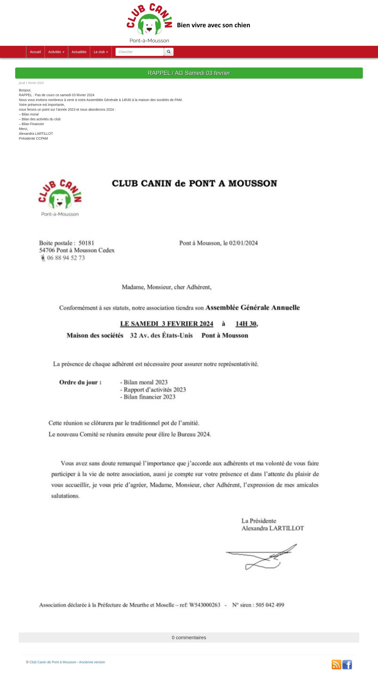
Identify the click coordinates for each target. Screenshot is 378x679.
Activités (56, 52)
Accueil (35, 52)
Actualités (79, 52)
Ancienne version (92, 662)
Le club (101, 52)
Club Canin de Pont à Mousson (53, 662)
